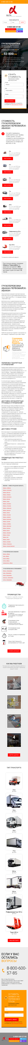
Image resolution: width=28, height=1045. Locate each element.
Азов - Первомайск (7, 573)
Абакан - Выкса (6, 530)
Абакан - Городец (6, 521)
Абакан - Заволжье (7, 526)
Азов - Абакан (6, 556)
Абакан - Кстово (6, 535)
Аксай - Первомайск (7, 575)
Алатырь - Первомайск (8, 577)
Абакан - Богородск (7, 519)
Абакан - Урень (6, 501)
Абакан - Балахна (6, 528)
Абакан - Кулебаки (7, 523)
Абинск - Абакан (6, 554)
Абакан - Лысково (7, 514)
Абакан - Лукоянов (7, 505)
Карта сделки (14, 755)
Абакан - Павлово (7, 532)
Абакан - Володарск (7, 496)
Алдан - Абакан (6, 560)
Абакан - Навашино (7, 508)
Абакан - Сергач (6, 512)
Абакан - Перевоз (7, 494)
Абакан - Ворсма (6, 499)
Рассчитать (7, 158)
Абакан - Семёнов (7, 517)
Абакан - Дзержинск (7, 543)
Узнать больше (14, 651)
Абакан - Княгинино (7, 490)
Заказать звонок (10, 29)
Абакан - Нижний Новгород (9, 546)
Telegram (20, 29)
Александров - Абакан (8, 563)
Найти (22, 22)
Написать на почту (10, 31)
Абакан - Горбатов (7, 488)
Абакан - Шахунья (7, 510)
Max (20, 31)
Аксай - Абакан (6, 558)
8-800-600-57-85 (7, 2)
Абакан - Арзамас (7, 541)
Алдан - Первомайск (7, 579)
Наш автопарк (14, 940)
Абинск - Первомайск (7, 570)
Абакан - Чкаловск (7, 503)
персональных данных (16, 104)
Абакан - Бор (5, 537)
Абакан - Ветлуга (6, 492)
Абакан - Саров (6, 539)
